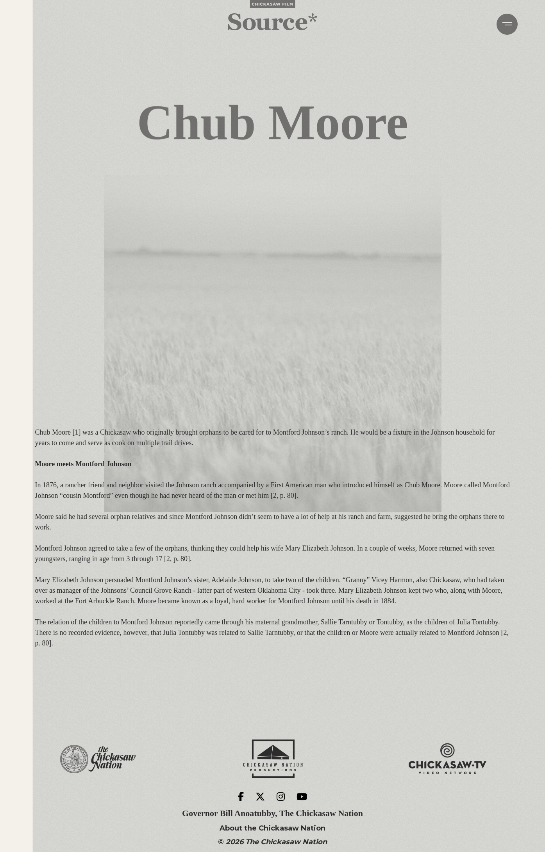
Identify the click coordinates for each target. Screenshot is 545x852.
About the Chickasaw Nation (272, 828)
